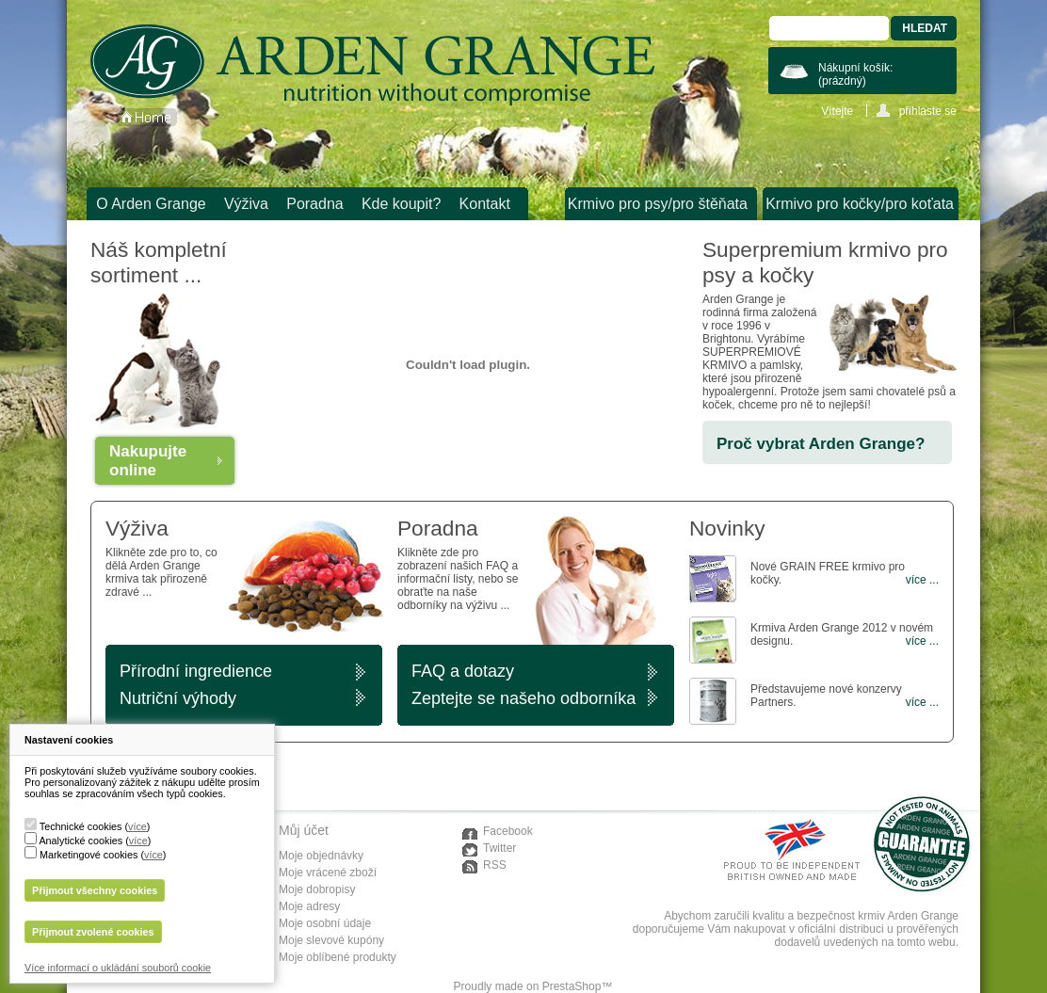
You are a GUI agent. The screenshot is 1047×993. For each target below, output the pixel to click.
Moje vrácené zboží (328, 872)
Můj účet (304, 830)
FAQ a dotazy (462, 671)
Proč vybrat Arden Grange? (821, 444)
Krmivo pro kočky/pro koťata (859, 204)
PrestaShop (572, 986)
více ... (922, 579)
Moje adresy (309, 906)
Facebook (508, 831)
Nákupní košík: (855, 74)
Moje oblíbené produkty (337, 957)
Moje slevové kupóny (331, 940)
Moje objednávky (321, 855)
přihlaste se (928, 110)
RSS (495, 865)
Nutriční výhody (178, 698)
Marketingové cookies (88, 854)
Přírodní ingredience (196, 671)
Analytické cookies (80, 840)
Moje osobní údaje (325, 923)
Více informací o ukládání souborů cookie (117, 967)
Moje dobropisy (317, 889)
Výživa (246, 204)
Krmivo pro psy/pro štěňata (658, 204)
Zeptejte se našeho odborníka (523, 698)
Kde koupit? (402, 204)
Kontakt (484, 204)
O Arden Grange (151, 204)
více (137, 826)
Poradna (315, 204)
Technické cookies (81, 826)
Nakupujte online (147, 460)
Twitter (499, 848)
